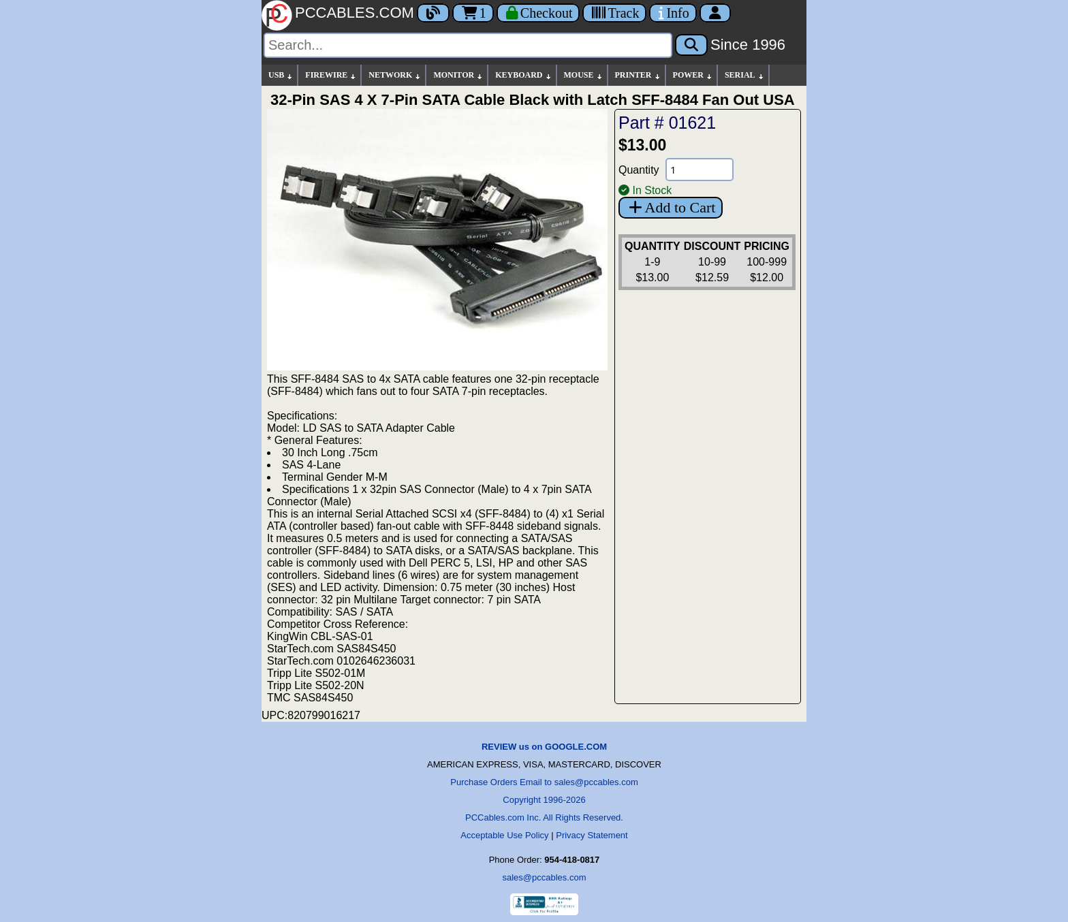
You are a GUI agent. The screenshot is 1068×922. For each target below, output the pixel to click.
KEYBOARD (523, 75)
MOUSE (583, 75)
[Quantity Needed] (699, 169)
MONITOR (458, 75)
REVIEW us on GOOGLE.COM (544, 747)
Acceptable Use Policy (504, 835)
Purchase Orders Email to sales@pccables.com (544, 782)
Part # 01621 (667, 122)
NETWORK (395, 75)
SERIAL (745, 75)
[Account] (715, 12)
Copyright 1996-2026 (544, 800)
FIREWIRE (331, 75)
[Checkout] (538, 12)
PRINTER (638, 75)
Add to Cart (670, 207)
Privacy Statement (592, 835)
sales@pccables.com (544, 877)
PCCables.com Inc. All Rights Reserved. (544, 817)
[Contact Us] (672, 12)
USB (281, 75)
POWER (693, 75)
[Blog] (433, 12)
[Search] (468, 45)
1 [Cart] (473, 13)
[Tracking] (614, 12)
